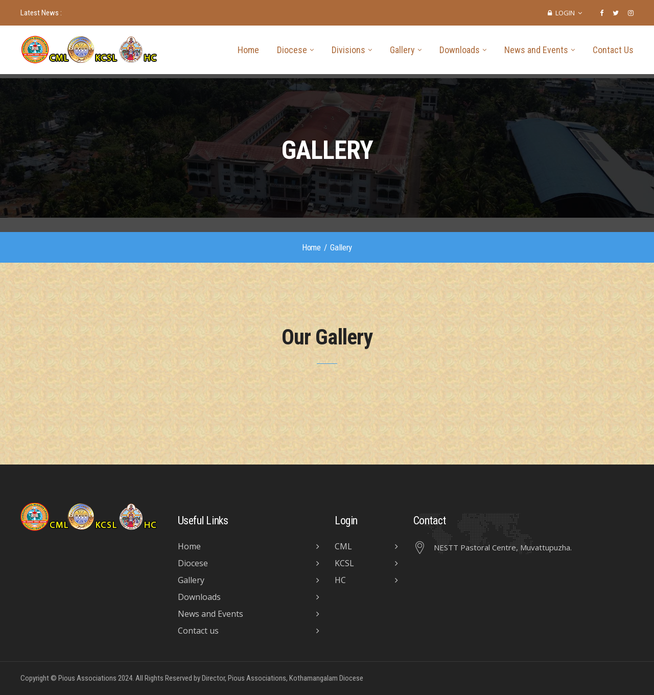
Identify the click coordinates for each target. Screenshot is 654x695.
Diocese (292, 49)
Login (565, 12)
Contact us (198, 631)
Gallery (402, 49)
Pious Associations (87, 678)
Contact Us (613, 49)
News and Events (536, 49)
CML (343, 546)
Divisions (348, 49)
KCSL (344, 563)
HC (340, 580)
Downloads (459, 49)
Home (248, 49)
